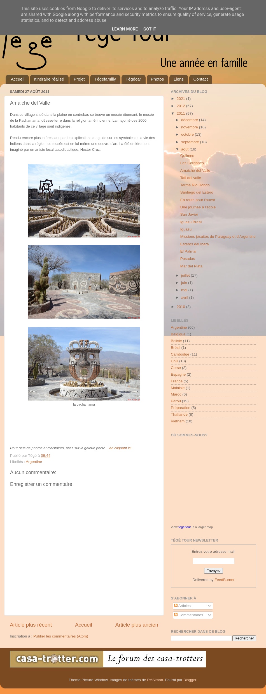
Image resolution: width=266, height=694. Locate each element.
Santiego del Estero (196, 192)
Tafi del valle (190, 178)
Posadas (187, 259)
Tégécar (133, 79)
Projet (79, 79)
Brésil (175, 347)
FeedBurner (224, 580)
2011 (181, 113)
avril (185, 297)
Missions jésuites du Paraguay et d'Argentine (218, 236)
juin (184, 283)
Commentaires (188, 615)
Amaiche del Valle (195, 170)
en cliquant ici (120, 448)
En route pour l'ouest (197, 200)
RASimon (155, 680)
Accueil (17, 79)
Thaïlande (179, 414)
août (185, 149)
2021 (181, 99)
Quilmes (187, 156)
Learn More (125, 29)
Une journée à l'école (198, 207)
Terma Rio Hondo (195, 185)
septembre (190, 142)
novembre (190, 127)
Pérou (176, 401)
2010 (181, 307)
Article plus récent (31, 625)
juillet (186, 275)
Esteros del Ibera (194, 244)
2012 (181, 106)
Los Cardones (192, 163)
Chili (174, 361)
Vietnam (178, 421)
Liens (179, 79)
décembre (190, 120)
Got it (149, 29)
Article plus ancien (136, 625)
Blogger (189, 680)
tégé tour (184, 527)
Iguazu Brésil (191, 222)
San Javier (189, 214)
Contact (200, 79)
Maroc (176, 394)
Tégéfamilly (105, 79)
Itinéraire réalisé (49, 79)
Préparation (180, 408)
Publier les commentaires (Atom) (60, 636)
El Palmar (188, 251)
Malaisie (178, 388)
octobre (188, 134)
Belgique (178, 334)
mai (184, 290)
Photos (157, 79)
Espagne (178, 374)
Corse (176, 368)
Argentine (34, 462)
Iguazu (186, 229)
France (177, 381)
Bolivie (176, 341)
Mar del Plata (191, 266)
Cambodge (180, 354)
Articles (182, 606)
